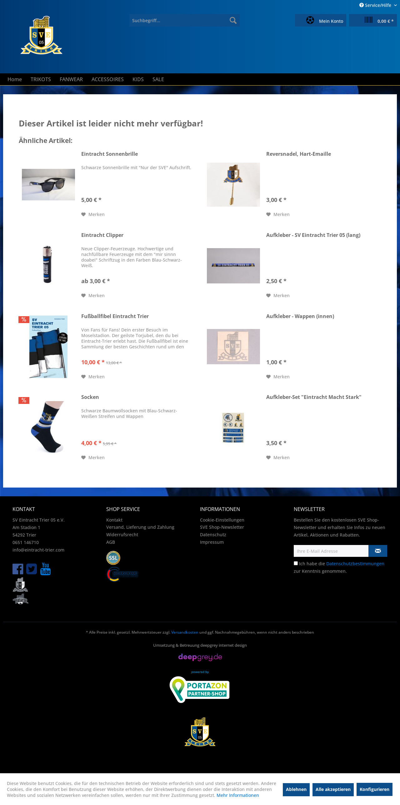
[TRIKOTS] (40, 79)
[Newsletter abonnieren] (377, 551)
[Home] (14, 79)
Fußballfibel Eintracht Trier (115, 316)
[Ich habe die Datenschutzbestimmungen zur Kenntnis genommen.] (296, 563)
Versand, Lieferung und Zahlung (140, 527)
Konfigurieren (374, 789)
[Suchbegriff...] (184, 20)
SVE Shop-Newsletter (222, 527)
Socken (90, 397)
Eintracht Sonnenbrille (109, 154)
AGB (110, 542)
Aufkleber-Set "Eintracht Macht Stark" (314, 397)
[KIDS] (138, 79)
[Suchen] (233, 20)
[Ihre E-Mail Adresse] (331, 551)
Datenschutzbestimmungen (355, 564)
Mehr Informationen (238, 795)
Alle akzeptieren (333, 789)
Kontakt (114, 520)
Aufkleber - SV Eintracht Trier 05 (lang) (313, 235)
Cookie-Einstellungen (222, 520)
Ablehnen (296, 789)
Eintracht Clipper (102, 235)
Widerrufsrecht (122, 534)
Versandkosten (184, 632)
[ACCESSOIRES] (107, 79)
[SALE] (158, 79)
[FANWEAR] (71, 79)
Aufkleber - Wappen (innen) (300, 316)
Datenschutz (213, 534)
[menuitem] (184, 20)
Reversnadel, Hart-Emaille (298, 154)
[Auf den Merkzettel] (93, 214)
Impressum (212, 542)
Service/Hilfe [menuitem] (375, 5)
